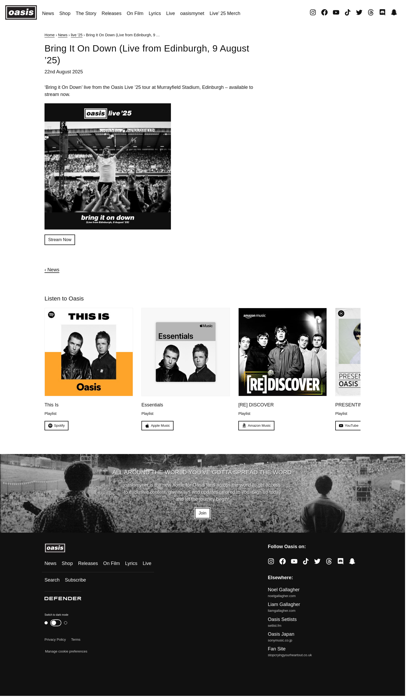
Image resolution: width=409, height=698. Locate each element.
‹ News (52, 270)
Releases (111, 13)
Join (202, 514)
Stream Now (61, 240)
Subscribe (75, 582)
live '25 (76, 35)
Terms (75, 642)
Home (50, 35)
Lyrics (155, 13)
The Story (86, 13)
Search (52, 582)
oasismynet (192, 13)
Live (170, 13)
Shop (64, 13)
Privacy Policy (55, 642)
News (48, 13)
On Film (135, 13)
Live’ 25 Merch (225, 13)
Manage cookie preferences (66, 653)
